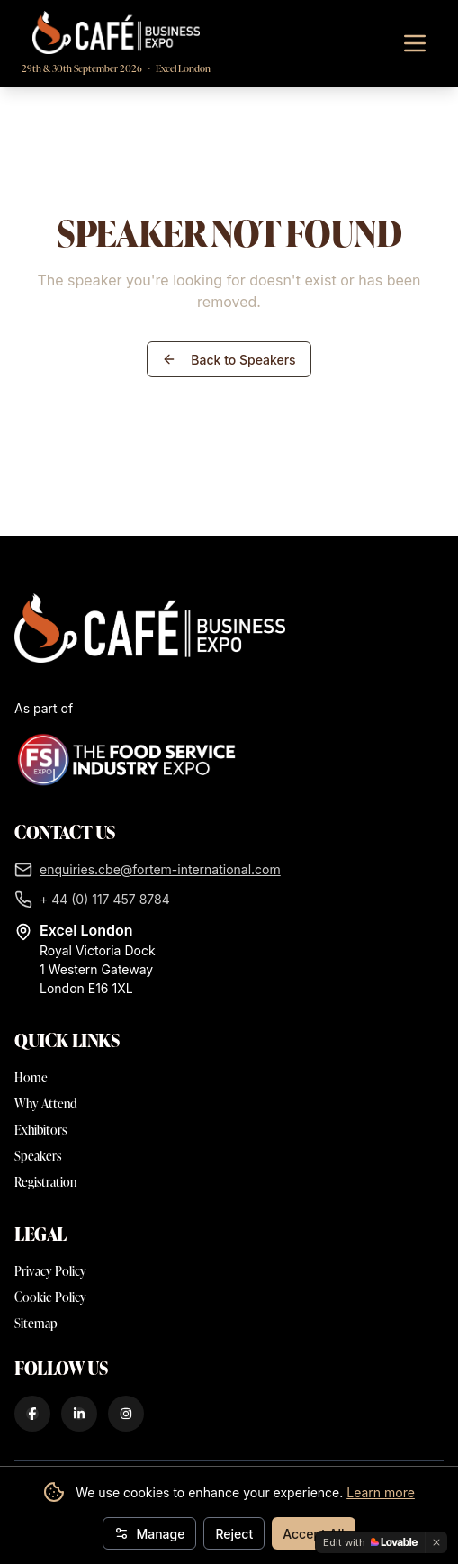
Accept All (313, 1533)
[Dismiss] (436, 1542)
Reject (234, 1533)
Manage (149, 1533)
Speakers (37, 1155)
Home (31, 1077)
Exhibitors (40, 1129)
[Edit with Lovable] (370, 1542)
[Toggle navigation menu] (414, 43)
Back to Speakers (228, 359)
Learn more (380, 1492)
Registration (45, 1181)
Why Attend (45, 1103)
